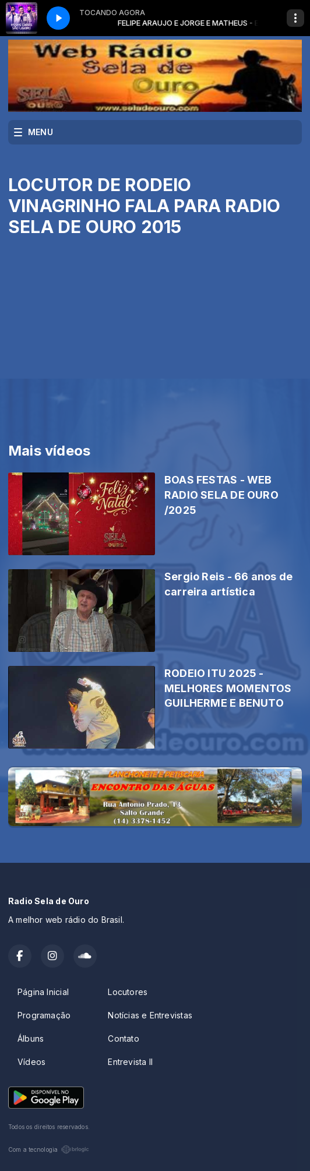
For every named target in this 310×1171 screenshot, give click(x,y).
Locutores (127, 992)
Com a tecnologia (48, 1149)
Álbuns (30, 1038)
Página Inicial (43, 992)
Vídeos (31, 1062)
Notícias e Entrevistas (150, 1015)
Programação (44, 1015)
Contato (123, 1038)
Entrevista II (130, 1062)
